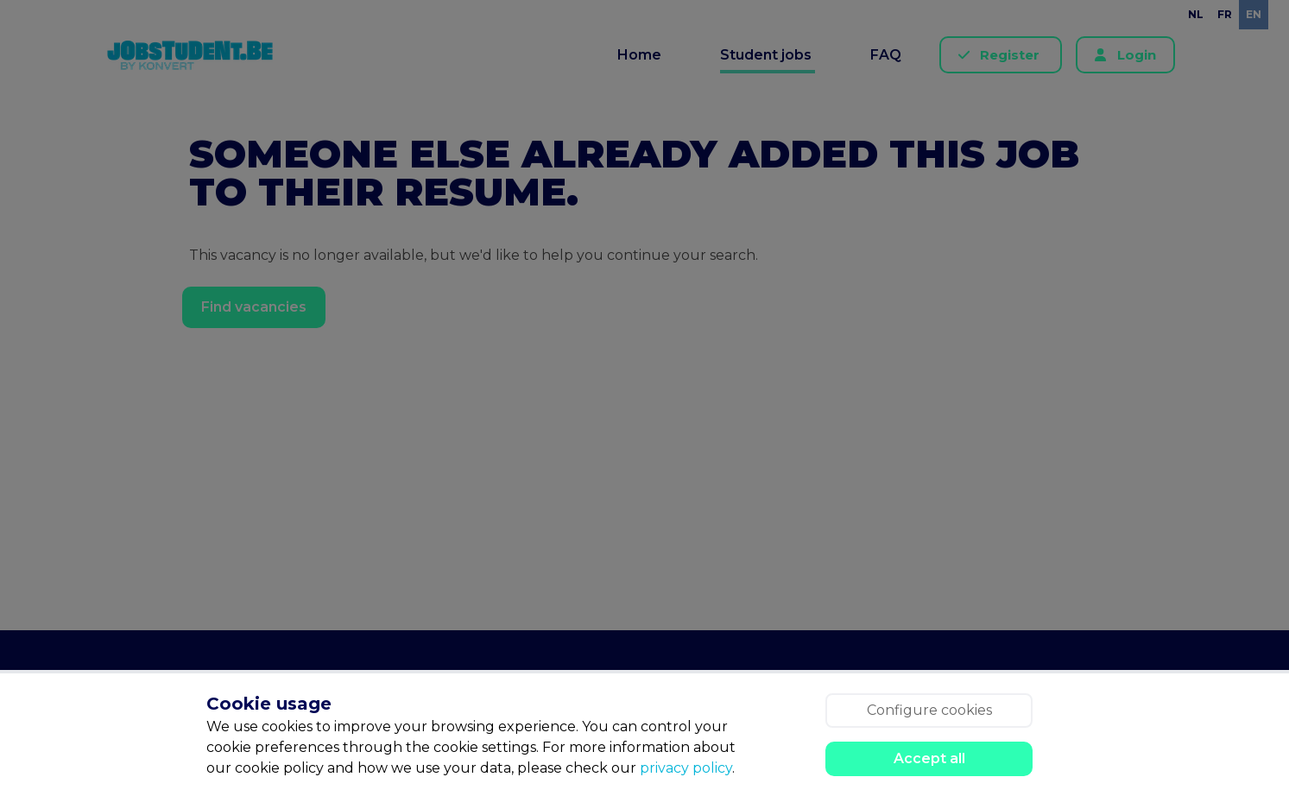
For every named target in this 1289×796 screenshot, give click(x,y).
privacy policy (686, 768)
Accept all (929, 758)
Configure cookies (929, 710)
